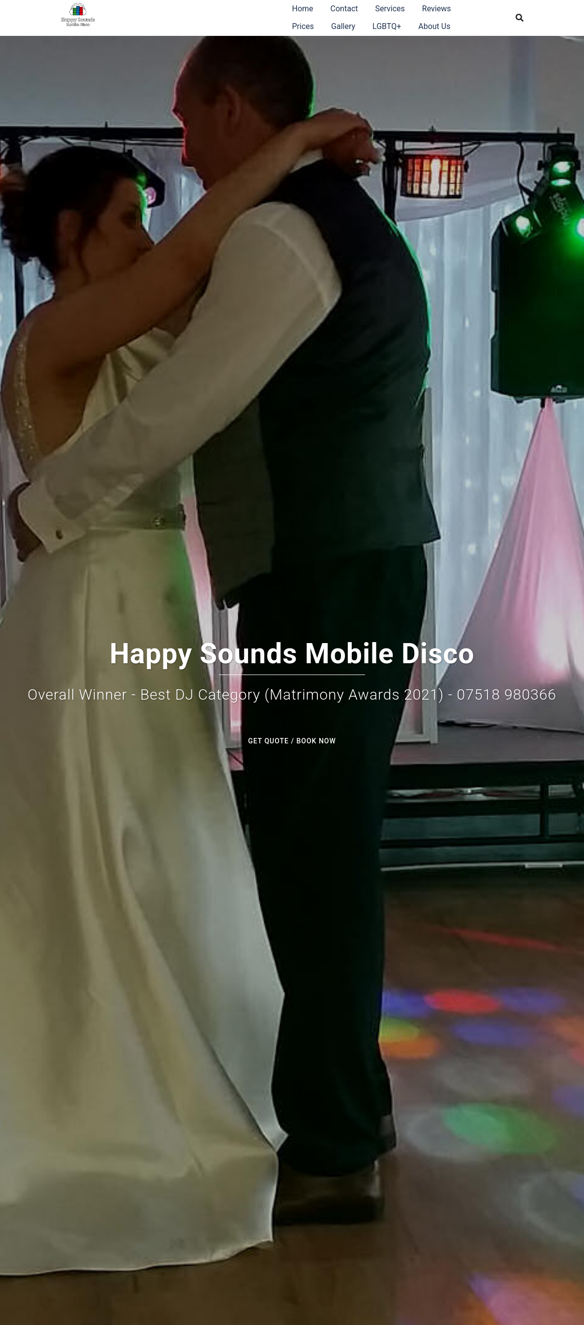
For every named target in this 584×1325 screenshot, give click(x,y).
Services (389, 8)
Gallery (343, 26)
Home (302, 8)
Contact (344, 8)
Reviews (436, 8)
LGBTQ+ (386, 26)
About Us (434, 26)
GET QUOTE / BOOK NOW (292, 741)
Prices (303, 26)
